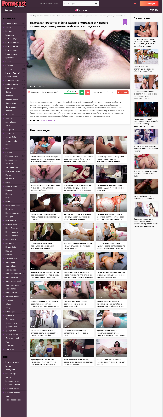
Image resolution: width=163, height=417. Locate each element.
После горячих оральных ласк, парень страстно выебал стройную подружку (45, 216)
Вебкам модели (12, 77)
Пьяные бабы (11, 247)
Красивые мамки (12, 381)
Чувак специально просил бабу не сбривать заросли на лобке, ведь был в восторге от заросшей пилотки (45, 276)
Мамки (8, 175)
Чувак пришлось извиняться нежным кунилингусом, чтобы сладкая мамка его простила (43, 361)
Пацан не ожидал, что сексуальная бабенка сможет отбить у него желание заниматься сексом (78, 159)
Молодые (9, 190)
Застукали (10, 129)
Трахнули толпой (12, 338)
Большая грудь (11, 39)
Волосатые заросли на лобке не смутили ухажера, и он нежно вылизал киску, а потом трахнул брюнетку (77, 189)
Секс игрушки (11, 103)
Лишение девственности (12, 166)
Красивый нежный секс (13, 394)
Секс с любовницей (13, 400)
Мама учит (10, 179)
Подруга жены (11, 224)
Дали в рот (10, 92)
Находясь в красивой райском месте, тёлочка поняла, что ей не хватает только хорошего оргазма (78, 274)
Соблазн (9, 304)
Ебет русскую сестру (11, 375)
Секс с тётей (11, 289)
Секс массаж (11, 270)
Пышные (9, 251)
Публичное (10, 243)
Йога (7, 148)
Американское (11, 23)
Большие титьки (12, 362)
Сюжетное (10, 315)
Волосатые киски (48, 120)
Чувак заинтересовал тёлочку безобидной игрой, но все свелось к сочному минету (78, 361)
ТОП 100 (154, 10)
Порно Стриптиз (12, 236)
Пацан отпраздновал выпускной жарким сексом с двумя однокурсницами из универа (110, 159)
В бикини (9, 65)
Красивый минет (12, 388)
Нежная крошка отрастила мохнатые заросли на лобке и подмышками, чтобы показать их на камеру (110, 305)
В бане (8, 61)
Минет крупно (11, 186)
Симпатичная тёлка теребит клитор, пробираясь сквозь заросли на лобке (76, 303)
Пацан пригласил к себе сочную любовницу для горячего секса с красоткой (110, 187)
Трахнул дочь (11, 330)
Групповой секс (11, 88)
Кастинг (9, 152)
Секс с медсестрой (13, 281)
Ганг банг (9, 366)
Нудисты (9, 209)
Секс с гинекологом (13, 273)
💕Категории (81, 10)
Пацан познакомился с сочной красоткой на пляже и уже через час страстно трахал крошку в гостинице (110, 218)
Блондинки (10, 35)
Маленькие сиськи (13, 171)
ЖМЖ (8, 126)
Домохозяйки (11, 107)
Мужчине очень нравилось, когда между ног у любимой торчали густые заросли (78, 245)
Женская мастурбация (11, 120)
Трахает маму (11, 323)
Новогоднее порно (13, 205)
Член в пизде (11, 349)
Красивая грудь (12, 156)
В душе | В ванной (13, 73)
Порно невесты (12, 232)
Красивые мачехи (13, 385)
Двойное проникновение (12, 97)
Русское (9, 254)
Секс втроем (10, 262)
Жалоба (122, 92)
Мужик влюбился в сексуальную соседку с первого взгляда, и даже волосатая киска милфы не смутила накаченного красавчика (45, 160)
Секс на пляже (11, 292)
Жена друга (10, 114)
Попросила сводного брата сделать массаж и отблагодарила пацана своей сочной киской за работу (111, 247)
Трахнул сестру (12, 334)
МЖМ (8, 182)
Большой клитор (12, 42)
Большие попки (11, 50)
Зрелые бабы (11, 137)
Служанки (9, 300)
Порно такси (11, 239)
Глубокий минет (12, 84)
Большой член (11, 54)
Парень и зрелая (12, 213)
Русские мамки (11, 258)
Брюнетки (10, 58)
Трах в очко (10, 319)
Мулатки (9, 194)
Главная (8, 10)
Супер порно (10, 311)
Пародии (9, 217)
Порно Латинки (12, 228)
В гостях (9, 69)
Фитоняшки (10, 346)
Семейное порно (12, 296)
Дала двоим (10, 370)
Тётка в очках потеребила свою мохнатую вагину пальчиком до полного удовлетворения (77, 216)
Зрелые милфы (11, 141)
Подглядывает (11, 220)
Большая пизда (12, 46)
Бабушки (9, 31)
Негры (8, 198)
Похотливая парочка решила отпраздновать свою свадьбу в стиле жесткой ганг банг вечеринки (44, 334)
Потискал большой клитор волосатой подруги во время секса (76, 332)
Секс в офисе (11, 266)
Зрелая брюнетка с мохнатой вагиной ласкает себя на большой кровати (111, 361)
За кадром (10, 133)
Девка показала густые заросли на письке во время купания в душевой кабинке (45, 187)
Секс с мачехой (12, 277)
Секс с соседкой (12, 285)
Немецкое (9, 201)
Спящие (8, 308)
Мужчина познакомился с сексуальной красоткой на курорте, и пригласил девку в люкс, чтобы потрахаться (111, 334)
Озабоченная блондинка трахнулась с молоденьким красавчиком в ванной (42, 245)
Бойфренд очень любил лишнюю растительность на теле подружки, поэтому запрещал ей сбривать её (45, 305)
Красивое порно (12, 160)
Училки (8, 342)
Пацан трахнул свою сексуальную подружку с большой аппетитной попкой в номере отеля (111, 274)
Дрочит (9, 111)
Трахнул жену (11, 327)
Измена (8, 145)
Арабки (8, 27)
